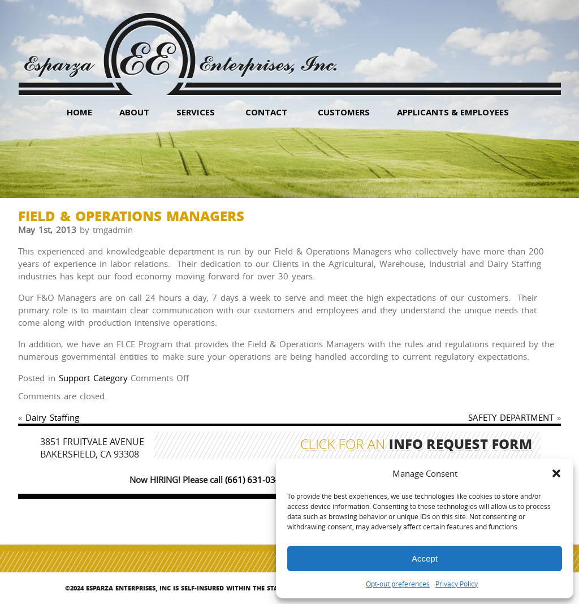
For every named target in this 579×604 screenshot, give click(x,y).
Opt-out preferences (398, 583)
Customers (344, 112)
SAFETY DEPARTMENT (511, 417)
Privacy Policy (456, 583)
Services (195, 112)
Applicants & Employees (453, 112)
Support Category (93, 377)
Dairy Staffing (52, 417)
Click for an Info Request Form (416, 445)
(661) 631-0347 (255, 479)
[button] (556, 473)
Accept (425, 558)
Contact (266, 112)
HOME (79, 112)
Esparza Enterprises (180, 45)
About (134, 112)
